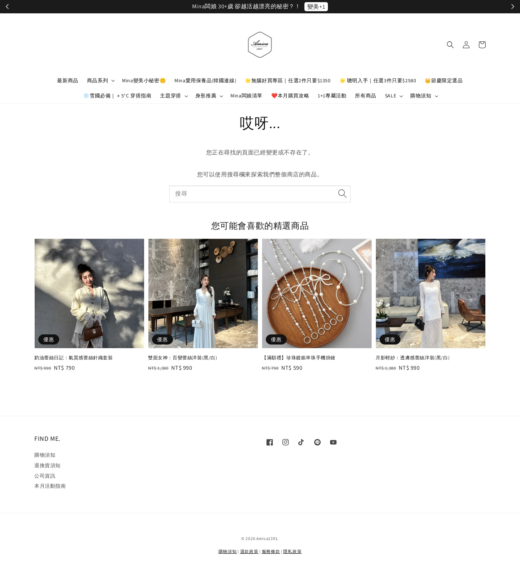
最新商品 (67, 80)
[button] (450, 45)
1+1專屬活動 (332, 95)
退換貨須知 (47, 465)
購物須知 (420, 95)
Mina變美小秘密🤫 (144, 80)
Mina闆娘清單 (246, 95)
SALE (390, 95)
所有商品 (365, 95)
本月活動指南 (50, 486)
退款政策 (249, 551)
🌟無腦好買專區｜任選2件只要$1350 (287, 80)
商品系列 (97, 80)
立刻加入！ (336, 6)
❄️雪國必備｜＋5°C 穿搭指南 (117, 95)
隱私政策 (292, 551)
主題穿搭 (170, 95)
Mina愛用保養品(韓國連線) (205, 80)
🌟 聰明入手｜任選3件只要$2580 (377, 80)
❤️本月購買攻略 (290, 95)
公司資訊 (44, 476)
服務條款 (271, 551)
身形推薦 (205, 95)
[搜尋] (342, 194)
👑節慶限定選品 (444, 80)
